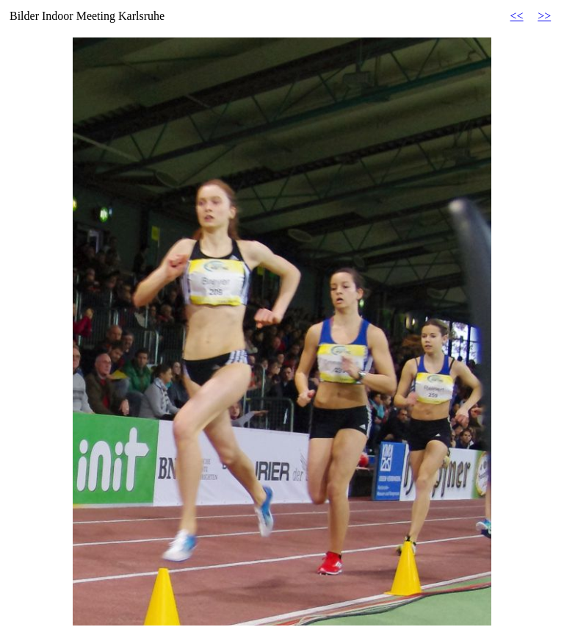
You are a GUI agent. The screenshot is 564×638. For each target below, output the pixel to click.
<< (517, 16)
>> (544, 16)
